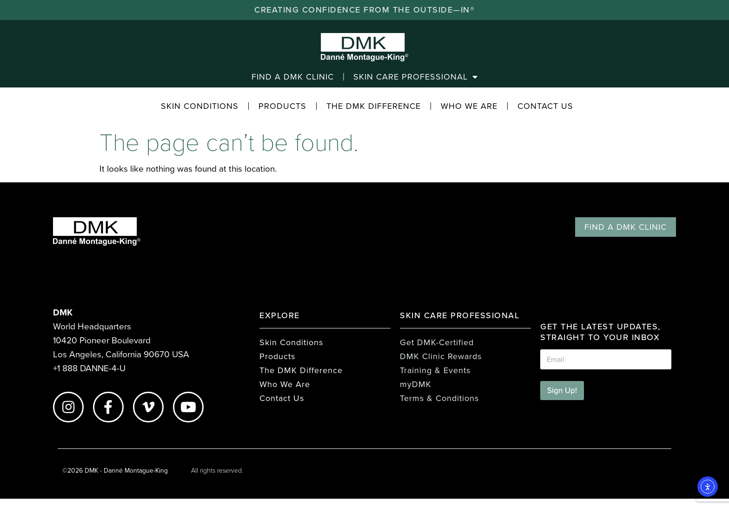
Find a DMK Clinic (293, 77)
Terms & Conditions (439, 398)
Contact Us (545, 106)
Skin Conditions (200, 106)
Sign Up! (562, 390)
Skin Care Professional (415, 77)
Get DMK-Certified (437, 342)
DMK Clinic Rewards (441, 356)
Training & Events (435, 370)
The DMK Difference (373, 106)
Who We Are (469, 106)
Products (282, 106)
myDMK (415, 384)
